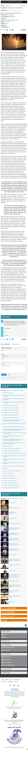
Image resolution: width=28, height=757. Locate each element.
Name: (2, 350)
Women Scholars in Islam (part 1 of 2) (10, 485)
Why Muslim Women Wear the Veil (9, 478)
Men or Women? (12, 570)
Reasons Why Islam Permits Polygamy (10, 407)
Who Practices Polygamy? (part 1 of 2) (10, 415)
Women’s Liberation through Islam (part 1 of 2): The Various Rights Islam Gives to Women (13, 420)
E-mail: (2, 358)
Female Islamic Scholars (14, 580)
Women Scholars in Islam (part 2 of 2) (10, 487)
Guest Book (4, 681)
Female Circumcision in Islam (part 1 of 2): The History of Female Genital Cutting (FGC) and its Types (14, 430)
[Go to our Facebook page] (10, 685)
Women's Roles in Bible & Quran (14, 591)
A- (21, 5)
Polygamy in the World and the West (10, 410)
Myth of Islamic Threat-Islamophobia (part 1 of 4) (14, 534)
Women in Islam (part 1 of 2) (8, 473)
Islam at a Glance (17, 679)
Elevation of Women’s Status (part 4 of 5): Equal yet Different (13, 463)
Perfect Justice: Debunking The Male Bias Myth (14, 529)
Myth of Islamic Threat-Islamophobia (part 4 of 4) (14, 549)
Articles (8, 10)
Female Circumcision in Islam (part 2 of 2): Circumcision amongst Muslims (14, 433)
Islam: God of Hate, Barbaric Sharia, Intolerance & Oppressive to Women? (14, 575)
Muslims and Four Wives (14, 507)
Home (3, 679)
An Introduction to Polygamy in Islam (10, 405)
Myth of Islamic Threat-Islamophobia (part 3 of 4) (14, 544)
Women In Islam (12, 601)
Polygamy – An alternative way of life (10, 482)
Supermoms (5, 468)
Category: (4, 10)
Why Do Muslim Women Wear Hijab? (15, 597)
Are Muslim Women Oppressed (13, 513)
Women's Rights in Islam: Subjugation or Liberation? (14, 560)
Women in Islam (12, 502)
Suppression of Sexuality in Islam (14, 565)
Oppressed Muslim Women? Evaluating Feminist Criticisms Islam (15, 586)
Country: (3, 354)
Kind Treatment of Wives (7, 392)
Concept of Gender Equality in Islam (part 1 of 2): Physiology (12, 436)
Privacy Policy (9, 681)
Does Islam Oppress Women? (8, 480)
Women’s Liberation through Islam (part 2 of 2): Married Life (14, 424)
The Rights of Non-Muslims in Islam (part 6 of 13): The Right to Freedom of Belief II (13, 443)
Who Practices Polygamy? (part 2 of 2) (10, 417)
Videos (8, 498)
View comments (15, 344)
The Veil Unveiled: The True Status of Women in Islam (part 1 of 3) (13, 396)
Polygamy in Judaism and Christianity (10, 412)
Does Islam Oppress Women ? (15, 523)
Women (19, 10)
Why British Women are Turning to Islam (11, 450)
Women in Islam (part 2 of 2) (8, 475)
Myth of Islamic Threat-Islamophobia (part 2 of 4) (14, 539)
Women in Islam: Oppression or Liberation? (11, 470)
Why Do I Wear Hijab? (7, 446)
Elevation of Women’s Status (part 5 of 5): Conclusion (13, 466)
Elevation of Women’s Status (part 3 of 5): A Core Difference (12, 460)
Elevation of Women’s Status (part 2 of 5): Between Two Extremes (14, 456)
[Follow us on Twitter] (14, 685)
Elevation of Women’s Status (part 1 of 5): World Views (13, 453)
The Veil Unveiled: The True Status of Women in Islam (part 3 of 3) (13, 402)
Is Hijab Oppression (13, 518)
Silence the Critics (12, 554)
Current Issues (14, 10)
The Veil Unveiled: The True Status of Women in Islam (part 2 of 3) (13, 399)
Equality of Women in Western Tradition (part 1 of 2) (13, 426)
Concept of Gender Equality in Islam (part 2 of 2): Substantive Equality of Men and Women (12, 440)
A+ (25, 5)
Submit (3, 374)
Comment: (3, 364)
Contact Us (16, 681)
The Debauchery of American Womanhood (11, 448)
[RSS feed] (18, 685)
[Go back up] (26, 625)
